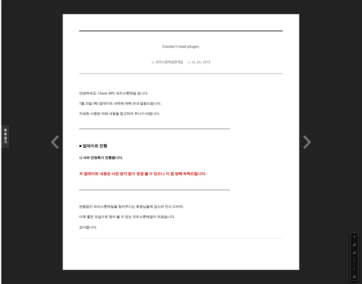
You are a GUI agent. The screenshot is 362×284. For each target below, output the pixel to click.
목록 (5, 136)
